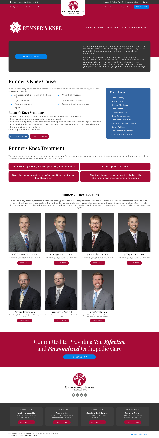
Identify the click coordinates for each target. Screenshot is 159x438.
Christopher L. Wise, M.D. (61, 311)
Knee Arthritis (118, 109)
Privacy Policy (137, 435)
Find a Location (112, 7)
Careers (106, 2)
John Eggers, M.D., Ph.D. (61, 254)
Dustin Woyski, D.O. (98, 311)
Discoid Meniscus (120, 105)
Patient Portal (117, 2)
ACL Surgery (117, 101)
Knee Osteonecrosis (121, 116)
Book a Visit (141, 7)
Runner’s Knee (118, 127)
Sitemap (147, 435)
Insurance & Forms (132, 2)
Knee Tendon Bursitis (121, 120)
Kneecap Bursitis (119, 112)
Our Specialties (17, 7)
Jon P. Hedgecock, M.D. (97, 254)
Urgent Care (127, 7)
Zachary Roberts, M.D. (25, 311)
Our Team (30, 7)
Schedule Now (31, 56)
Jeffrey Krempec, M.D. (134, 254)
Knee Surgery (118, 98)
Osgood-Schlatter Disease (124, 123)
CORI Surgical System (122, 134)
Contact (146, 2)
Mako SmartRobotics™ (122, 131)
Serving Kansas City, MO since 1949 (24, 2)
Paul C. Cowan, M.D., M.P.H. (24, 254)
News (40, 7)
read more (25, 263)
